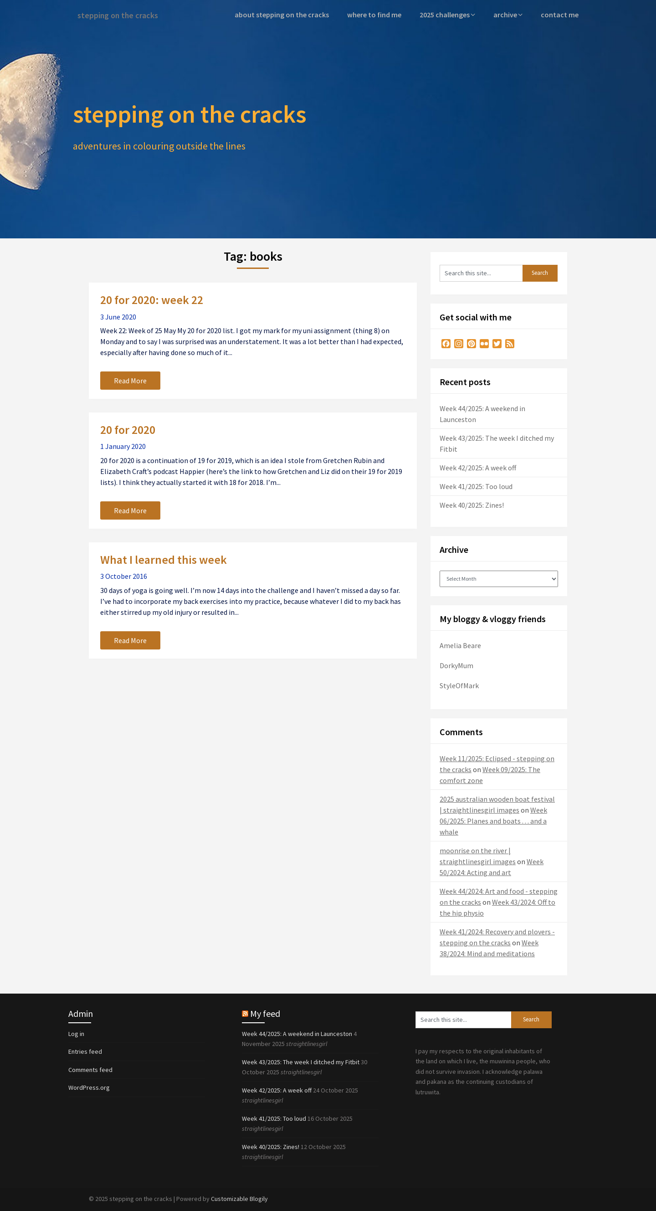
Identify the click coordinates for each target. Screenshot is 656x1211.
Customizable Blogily (239, 1198)
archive (508, 14)
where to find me (378, 14)
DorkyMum (456, 664)
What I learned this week (163, 558)
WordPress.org (89, 1087)
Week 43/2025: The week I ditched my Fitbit (300, 1061)
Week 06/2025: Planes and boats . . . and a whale (493, 819)
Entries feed (85, 1051)
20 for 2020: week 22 (151, 299)
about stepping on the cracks (287, 14)
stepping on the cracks (121, 15)
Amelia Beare (460, 644)
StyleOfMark (459, 684)
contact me (561, 14)
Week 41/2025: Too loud (476, 485)
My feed (265, 1012)
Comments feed (90, 1069)
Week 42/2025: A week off (478, 466)
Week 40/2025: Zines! (472, 504)
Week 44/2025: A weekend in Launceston (297, 1033)
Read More (130, 380)
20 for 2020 (127, 429)
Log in (76, 1033)
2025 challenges (448, 14)
